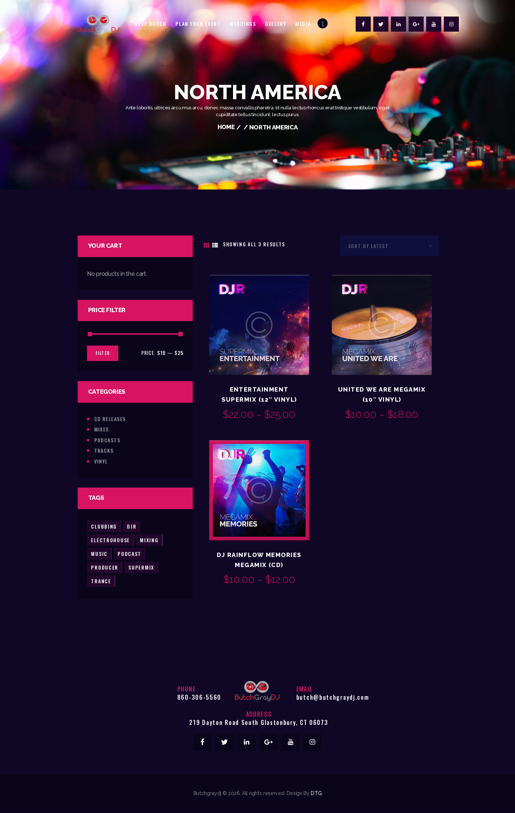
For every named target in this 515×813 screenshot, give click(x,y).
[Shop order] (389, 245)
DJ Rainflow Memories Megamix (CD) (259, 559)
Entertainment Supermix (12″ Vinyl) (259, 394)
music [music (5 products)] (99, 553)
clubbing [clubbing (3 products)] (104, 526)
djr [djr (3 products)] (132, 526)
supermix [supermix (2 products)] (142, 567)
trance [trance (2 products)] (101, 580)
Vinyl (101, 461)
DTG (316, 793)
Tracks (104, 450)
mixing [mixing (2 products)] (149, 539)
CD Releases (110, 418)
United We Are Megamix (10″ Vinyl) (381, 394)
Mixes (101, 429)
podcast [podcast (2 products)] (130, 553)
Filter (102, 353)
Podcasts (107, 439)
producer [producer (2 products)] (104, 567)
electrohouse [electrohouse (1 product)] (110, 539)
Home (226, 127)
